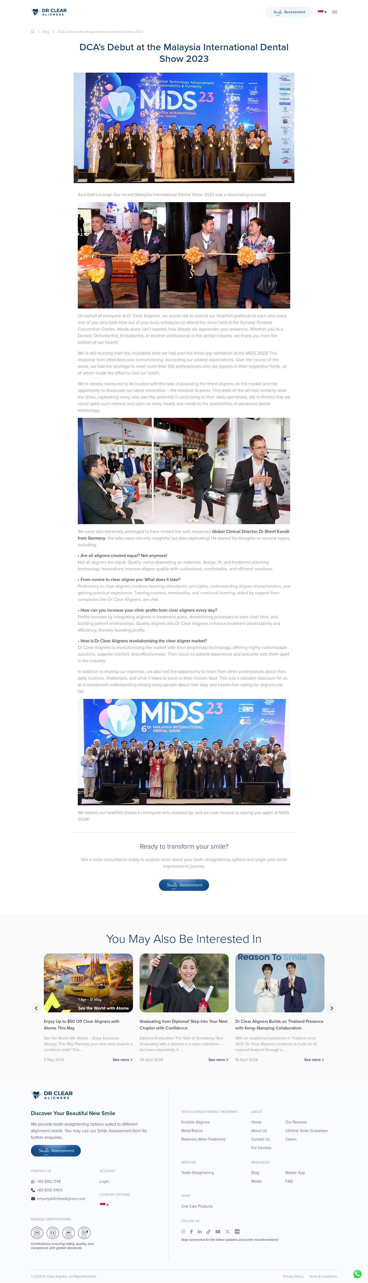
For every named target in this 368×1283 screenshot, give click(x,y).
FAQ (289, 1182)
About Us (259, 1131)
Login (104, 1182)
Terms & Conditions (323, 1277)
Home (32, 31)
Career (291, 1139)
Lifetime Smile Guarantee (307, 1131)
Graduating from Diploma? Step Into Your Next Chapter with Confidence (184, 1024)
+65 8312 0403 (50, 1191)
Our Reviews (296, 1122)
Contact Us (260, 1139)
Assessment (288, 12)
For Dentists (261, 1148)
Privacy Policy (293, 1277)
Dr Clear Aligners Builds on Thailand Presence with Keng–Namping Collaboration (278, 1024)
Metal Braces (192, 1131)
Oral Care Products (197, 1207)
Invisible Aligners (195, 1122)
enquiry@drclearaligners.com (61, 1199)
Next (331, 1008)
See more (121, 1060)
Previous (36, 1008)
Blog (45, 31)
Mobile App (295, 1173)
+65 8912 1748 (49, 1182)
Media (256, 1182)
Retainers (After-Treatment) (203, 1139)
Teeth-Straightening (197, 1173)
